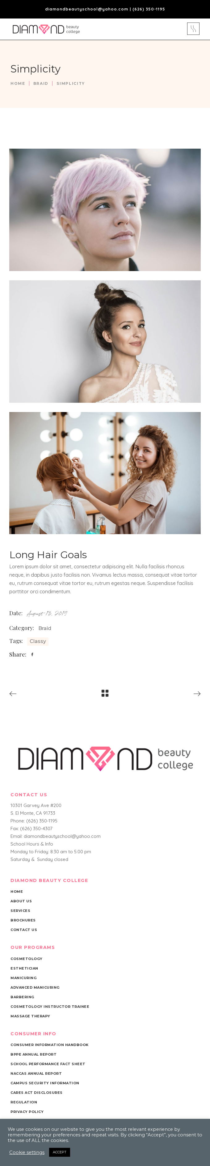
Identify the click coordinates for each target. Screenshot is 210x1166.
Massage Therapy (30, 1016)
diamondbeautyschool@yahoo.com (86, 8)
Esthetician (24, 968)
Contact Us (23, 930)
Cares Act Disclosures (36, 1092)
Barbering (22, 997)
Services (20, 910)
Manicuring (23, 978)
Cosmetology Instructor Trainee (49, 1006)
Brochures (23, 920)
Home (17, 83)
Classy (38, 641)
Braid (40, 83)
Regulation (23, 1102)
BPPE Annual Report (33, 1054)
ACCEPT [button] (59, 1152)
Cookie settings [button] (26, 1152)
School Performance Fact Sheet (48, 1064)
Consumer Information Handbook (49, 1045)
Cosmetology (26, 959)
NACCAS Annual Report (36, 1073)
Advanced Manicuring (35, 987)
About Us (21, 901)
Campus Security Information (44, 1083)
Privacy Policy (27, 1112)
